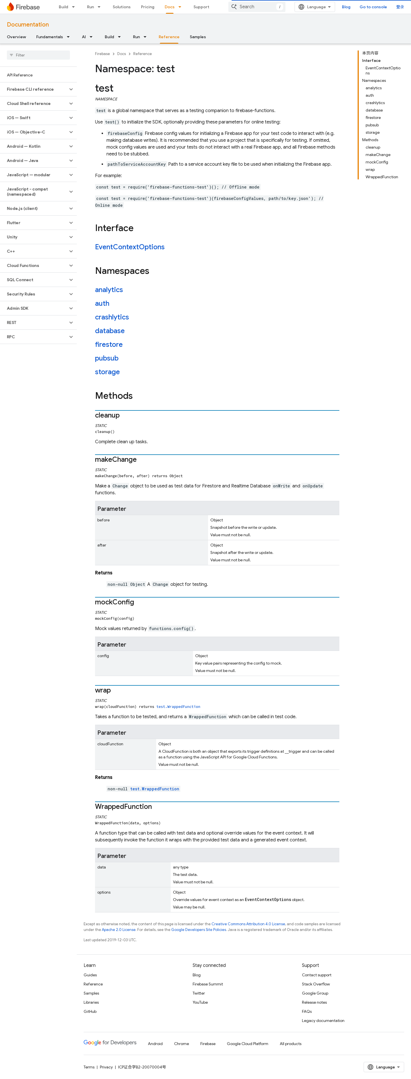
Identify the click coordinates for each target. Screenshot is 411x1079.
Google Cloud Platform (247, 1043)
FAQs (307, 1011)
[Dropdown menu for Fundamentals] (70, 37)
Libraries (91, 1002)
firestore (109, 344)
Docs (121, 53)
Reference (142, 53)
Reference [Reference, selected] (169, 36)
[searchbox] (38, 55)
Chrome (181, 1043)
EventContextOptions (130, 247)
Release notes (314, 1002)
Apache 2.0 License (119, 929)
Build (63, 6)
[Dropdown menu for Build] (75, 7)
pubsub (106, 358)
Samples (198, 36)
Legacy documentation (323, 1020)
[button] (34, 89)
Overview (16, 36)
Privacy (106, 1067)
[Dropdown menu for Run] (101, 7)
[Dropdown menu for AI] (93, 37)
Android (155, 1043)
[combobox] (256, 7)
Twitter (199, 993)
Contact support (316, 974)
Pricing (147, 6)
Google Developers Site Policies (198, 929)
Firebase (102, 53)
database (110, 331)
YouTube (200, 1002)
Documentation (28, 24)
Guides (90, 974)
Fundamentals (49, 36)
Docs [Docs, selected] (170, 6)
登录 (400, 6)
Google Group (315, 993)
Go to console (373, 6)
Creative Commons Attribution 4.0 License (248, 924)
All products (290, 1043)
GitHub (90, 1011)
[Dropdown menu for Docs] (181, 7)
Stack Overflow (316, 984)
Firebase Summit (208, 984)
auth (102, 303)
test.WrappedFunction (178, 706)
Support (201, 6)
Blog (346, 6)
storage (107, 372)
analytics (109, 290)
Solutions (122, 6)
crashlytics (112, 317)
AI (84, 36)
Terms (89, 1067)
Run (90, 6)
